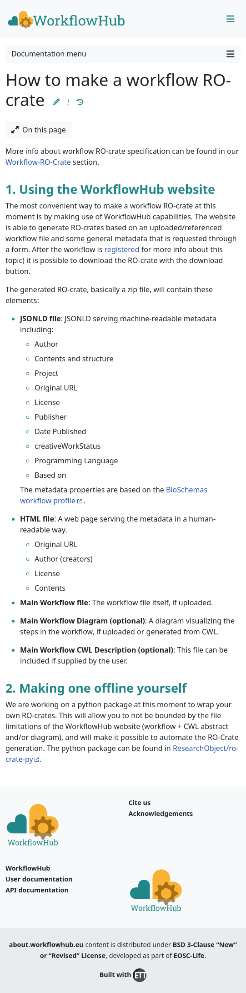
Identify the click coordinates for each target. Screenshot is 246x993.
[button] (56, 102)
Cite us (140, 802)
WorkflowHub (27, 868)
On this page (38, 130)
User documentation (38, 879)
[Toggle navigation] (231, 19)
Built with (123, 975)
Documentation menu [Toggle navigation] (123, 54)
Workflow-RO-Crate (38, 162)
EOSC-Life (189, 955)
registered (122, 249)
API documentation (37, 890)
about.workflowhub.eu (46, 944)
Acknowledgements (161, 813)
